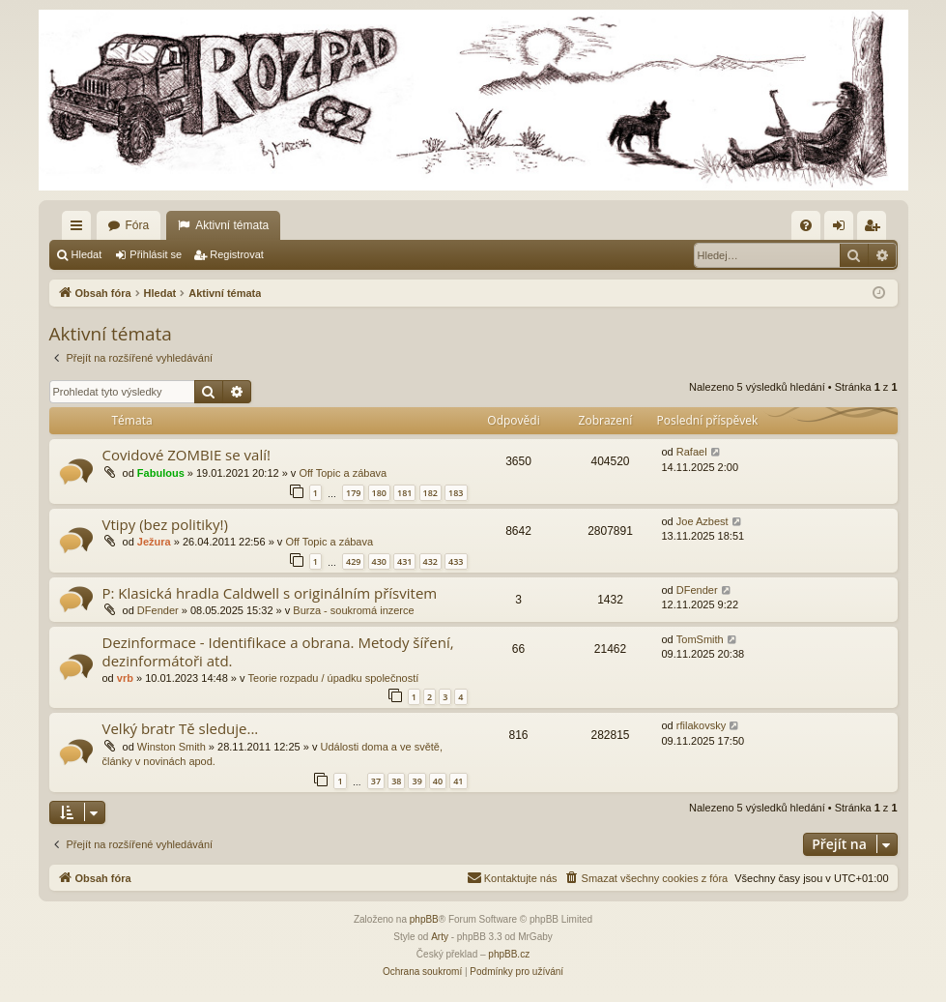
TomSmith (700, 639)
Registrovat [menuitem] (875, 229)
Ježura (154, 541)
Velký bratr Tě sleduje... (180, 728)
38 (396, 781)
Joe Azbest (702, 521)
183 (455, 492)
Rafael (691, 451)
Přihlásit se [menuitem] (842, 229)
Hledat (87, 254)
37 (376, 781)
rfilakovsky (701, 725)
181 (404, 492)
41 (458, 781)
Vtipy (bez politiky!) (165, 524)
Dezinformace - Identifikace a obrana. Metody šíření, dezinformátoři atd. (278, 651)
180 (379, 492)
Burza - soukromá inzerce (353, 610)
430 (379, 561)
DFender (158, 610)
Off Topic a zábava (343, 473)
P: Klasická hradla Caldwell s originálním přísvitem (270, 593)
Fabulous (161, 473)
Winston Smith (171, 746)
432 (430, 561)
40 (438, 781)
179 (353, 492)
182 (430, 492)
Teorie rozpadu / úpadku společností (333, 678)
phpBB (424, 919)
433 (455, 561)
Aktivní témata (232, 225)
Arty (439, 936)
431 (404, 561)
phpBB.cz (509, 954)
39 (416, 781)
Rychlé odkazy (80, 229)
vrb (125, 678)
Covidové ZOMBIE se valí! (186, 454)
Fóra (138, 225)
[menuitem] (805, 225)
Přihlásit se (155, 254)
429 (353, 561)
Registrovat (237, 254)
